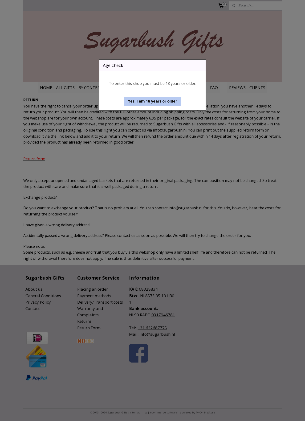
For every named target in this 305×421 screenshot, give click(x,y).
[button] (152, 101)
